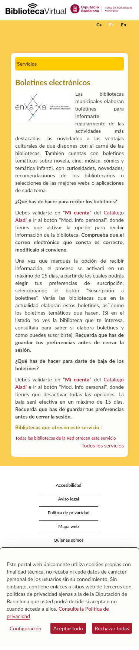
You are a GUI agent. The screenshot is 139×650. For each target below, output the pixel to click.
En (123, 24)
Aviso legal (68, 499)
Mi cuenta (77, 212)
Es (111, 24)
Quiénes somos (68, 540)
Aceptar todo (68, 628)
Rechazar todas (112, 628)
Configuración (26, 628)
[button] (123, 36)
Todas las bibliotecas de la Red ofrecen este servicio (65, 438)
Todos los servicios (103, 445)
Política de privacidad (69, 512)
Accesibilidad (69, 485)
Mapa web (68, 526)
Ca (99, 24)
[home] (43, 25)
